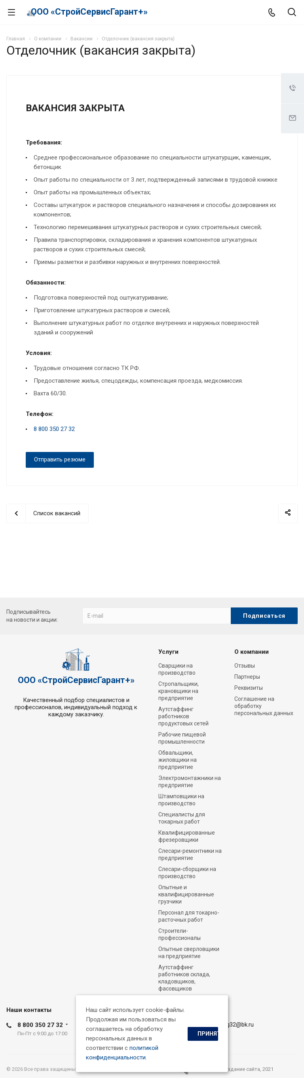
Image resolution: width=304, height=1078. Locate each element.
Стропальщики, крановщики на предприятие (178, 691)
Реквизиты (248, 688)
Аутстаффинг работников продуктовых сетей (183, 716)
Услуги (168, 651)
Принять (208, 1034)
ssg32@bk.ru (237, 1024)
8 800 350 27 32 (54, 429)
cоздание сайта (241, 1069)
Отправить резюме (60, 459)
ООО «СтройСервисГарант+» (89, 12)
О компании (251, 651)
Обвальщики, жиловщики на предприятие (177, 760)
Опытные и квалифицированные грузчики (186, 894)
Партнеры (247, 677)
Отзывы (244, 665)
